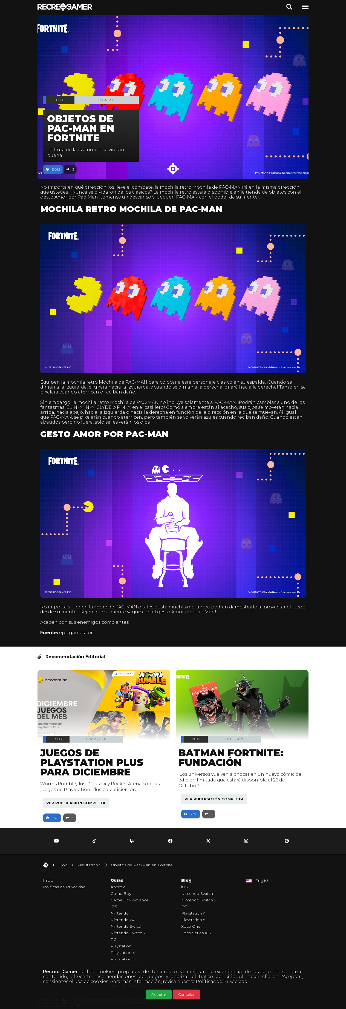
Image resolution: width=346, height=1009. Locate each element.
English (262, 874)
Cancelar (186, 994)
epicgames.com (80, 626)
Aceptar (158, 994)
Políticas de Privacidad (221, 981)
